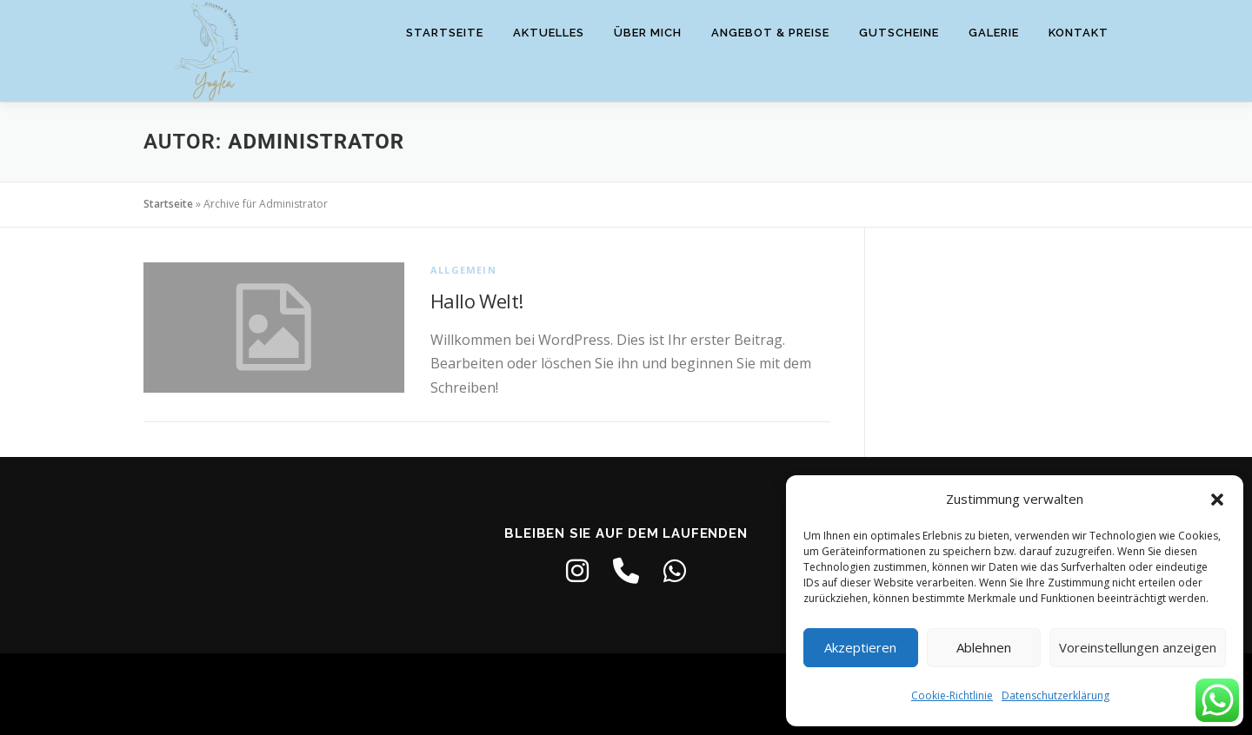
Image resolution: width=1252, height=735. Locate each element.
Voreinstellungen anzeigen (1137, 647)
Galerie (994, 32)
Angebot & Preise (770, 32)
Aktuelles (548, 32)
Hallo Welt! (476, 301)
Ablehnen (983, 647)
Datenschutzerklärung (1055, 695)
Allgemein (463, 269)
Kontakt (1079, 32)
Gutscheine (899, 32)
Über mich (648, 32)
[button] (1217, 499)
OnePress (629, 693)
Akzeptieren (860, 647)
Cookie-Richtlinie (952, 695)
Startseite (444, 32)
